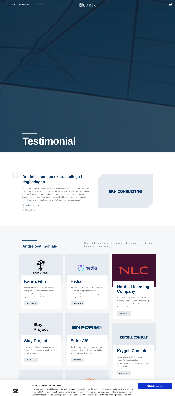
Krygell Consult (131, 351)
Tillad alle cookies (155, 373)
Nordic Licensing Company (133, 289)
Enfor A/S (80, 341)
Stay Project (35, 341)
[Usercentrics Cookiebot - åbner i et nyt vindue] (15, 391)
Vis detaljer (36, 391)
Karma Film (35, 281)
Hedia (76, 281)
